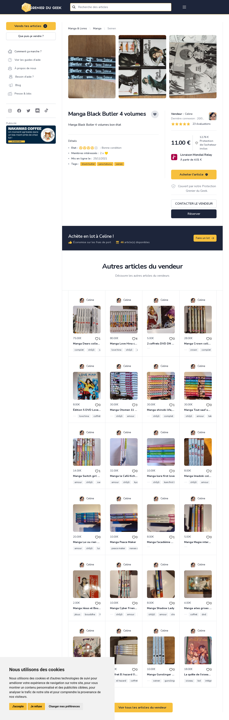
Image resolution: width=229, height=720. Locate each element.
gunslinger (170, 680)
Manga (97, 28)
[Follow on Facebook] (19, 111)
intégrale (210, 680)
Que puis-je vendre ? (31, 36)
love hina (116, 349)
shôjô (91, 349)
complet (79, 349)
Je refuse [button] (36, 706)
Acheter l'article (194, 174)
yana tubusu (105, 164)
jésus (77, 614)
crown (193, 349)
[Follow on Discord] (37, 111)
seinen (119, 164)
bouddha (90, 614)
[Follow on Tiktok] (46, 111)
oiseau (189, 680)
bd (199, 680)
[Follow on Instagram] (10, 111)
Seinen (112, 28)
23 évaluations (202, 124)
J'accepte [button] (18, 706)
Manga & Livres (77, 28)
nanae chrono (137, 548)
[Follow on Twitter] (28, 111)
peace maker (118, 548)
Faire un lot (205, 238)
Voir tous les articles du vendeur (142, 707)
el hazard (121, 680)
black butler (88, 164)
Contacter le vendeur (194, 204)
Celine (188, 114)
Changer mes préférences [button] (64, 706)
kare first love (171, 482)
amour (130, 416)
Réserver (194, 214)
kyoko (137, 482)
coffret (97, 416)
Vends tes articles (31, 26)
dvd (204, 614)
